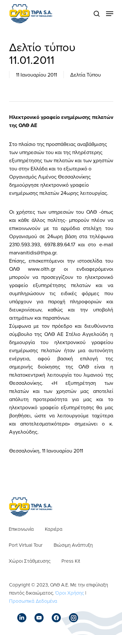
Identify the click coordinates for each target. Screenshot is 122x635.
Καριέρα (53, 529)
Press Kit (70, 560)
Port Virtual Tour (26, 544)
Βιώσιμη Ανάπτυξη (73, 544)
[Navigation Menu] (109, 13)
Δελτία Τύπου (85, 74)
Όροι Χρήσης (69, 592)
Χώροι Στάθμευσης (29, 560)
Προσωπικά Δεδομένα (33, 601)
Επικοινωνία (21, 529)
